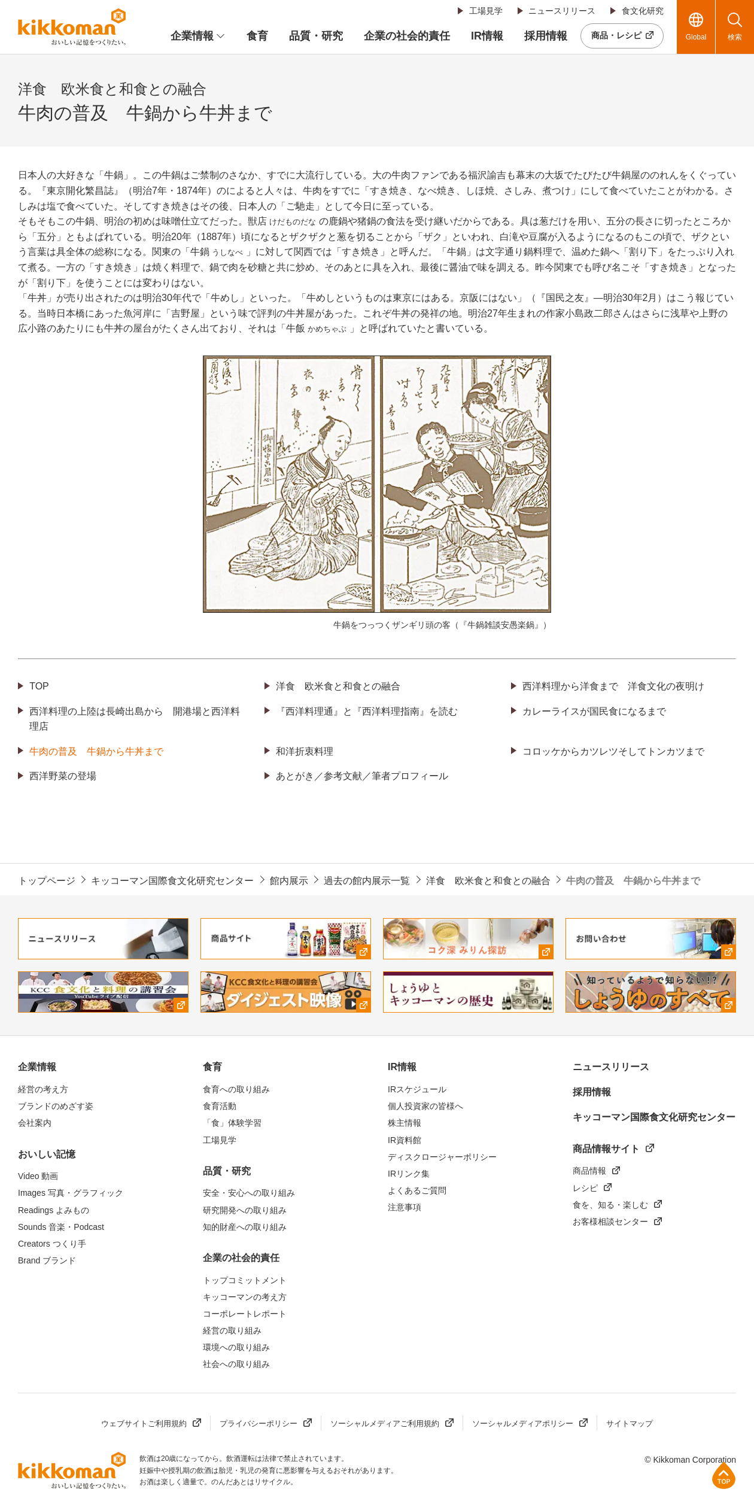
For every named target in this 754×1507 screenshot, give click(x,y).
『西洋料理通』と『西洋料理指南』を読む (367, 711)
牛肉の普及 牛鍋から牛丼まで (96, 751)
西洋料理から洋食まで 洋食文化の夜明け (613, 686)
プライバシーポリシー (258, 1423)
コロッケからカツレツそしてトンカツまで (613, 751)
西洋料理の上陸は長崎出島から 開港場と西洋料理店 (134, 719)
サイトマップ (629, 1423)
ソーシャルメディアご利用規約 (384, 1423)
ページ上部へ (724, 1475)
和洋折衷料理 (304, 751)
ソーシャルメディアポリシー (522, 1423)
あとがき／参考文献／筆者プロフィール (362, 776)
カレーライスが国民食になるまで (594, 711)
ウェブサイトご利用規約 (144, 1423)
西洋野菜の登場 (62, 776)
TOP (39, 686)
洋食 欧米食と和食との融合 (338, 686)
